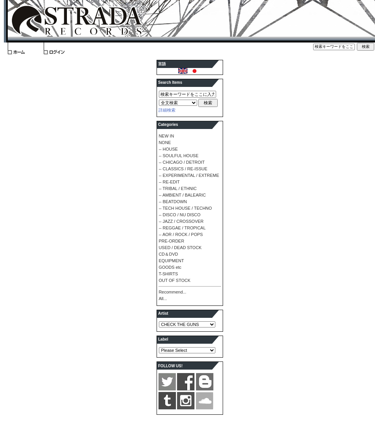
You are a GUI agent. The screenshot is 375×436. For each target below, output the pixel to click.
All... (163, 298)
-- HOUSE (168, 149)
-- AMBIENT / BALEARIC (182, 195)
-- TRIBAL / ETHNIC (177, 188)
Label (163, 339)
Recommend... (172, 292)
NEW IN (166, 136)
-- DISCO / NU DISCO (179, 214)
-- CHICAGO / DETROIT (182, 162)
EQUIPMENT (171, 260)
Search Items (170, 82)
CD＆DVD (168, 254)
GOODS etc (170, 267)
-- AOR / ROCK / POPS (181, 234)
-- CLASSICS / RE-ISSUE (183, 168)
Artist (163, 313)
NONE (165, 142)
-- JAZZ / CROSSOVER (181, 221)
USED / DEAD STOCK (180, 247)
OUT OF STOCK (174, 280)
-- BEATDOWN (173, 201)
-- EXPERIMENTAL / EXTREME (189, 175)
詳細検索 (167, 110)
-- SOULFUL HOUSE (178, 155)
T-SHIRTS (168, 273)
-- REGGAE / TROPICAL (182, 228)
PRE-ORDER (171, 241)
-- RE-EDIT (169, 182)
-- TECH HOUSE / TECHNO (185, 208)
